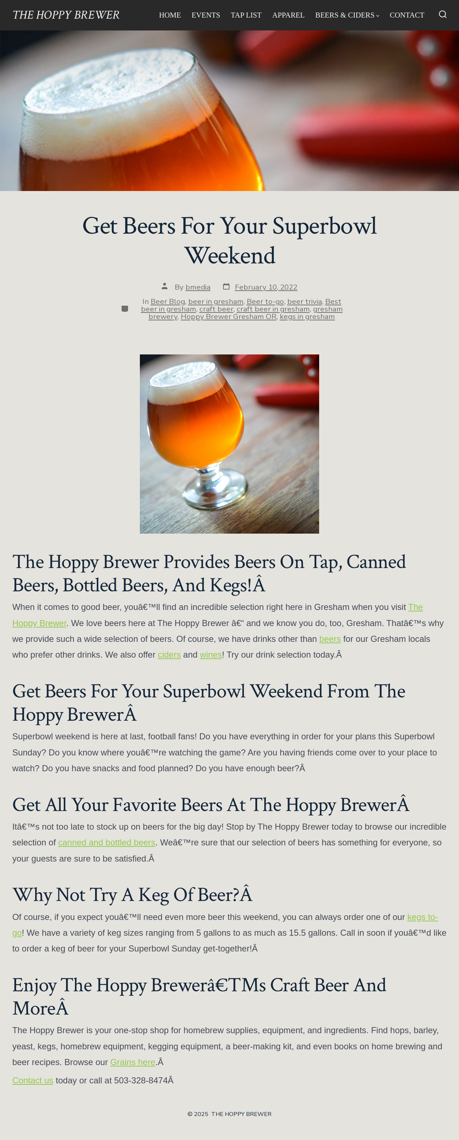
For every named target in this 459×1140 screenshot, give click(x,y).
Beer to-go (265, 301)
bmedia (197, 287)
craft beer (216, 309)
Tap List (246, 15)
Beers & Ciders (347, 15)
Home (170, 15)
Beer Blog (168, 301)
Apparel (288, 15)
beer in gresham (215, 301)
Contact (407, 15)
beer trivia (304, 301)
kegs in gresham (307, 316)
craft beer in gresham (273, 309)
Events (205, 15)
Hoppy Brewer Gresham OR (228, 316)
